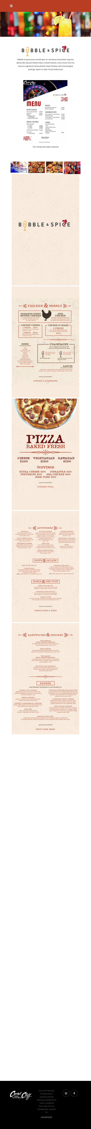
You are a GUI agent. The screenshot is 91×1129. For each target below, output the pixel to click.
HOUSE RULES (46, 1117)
